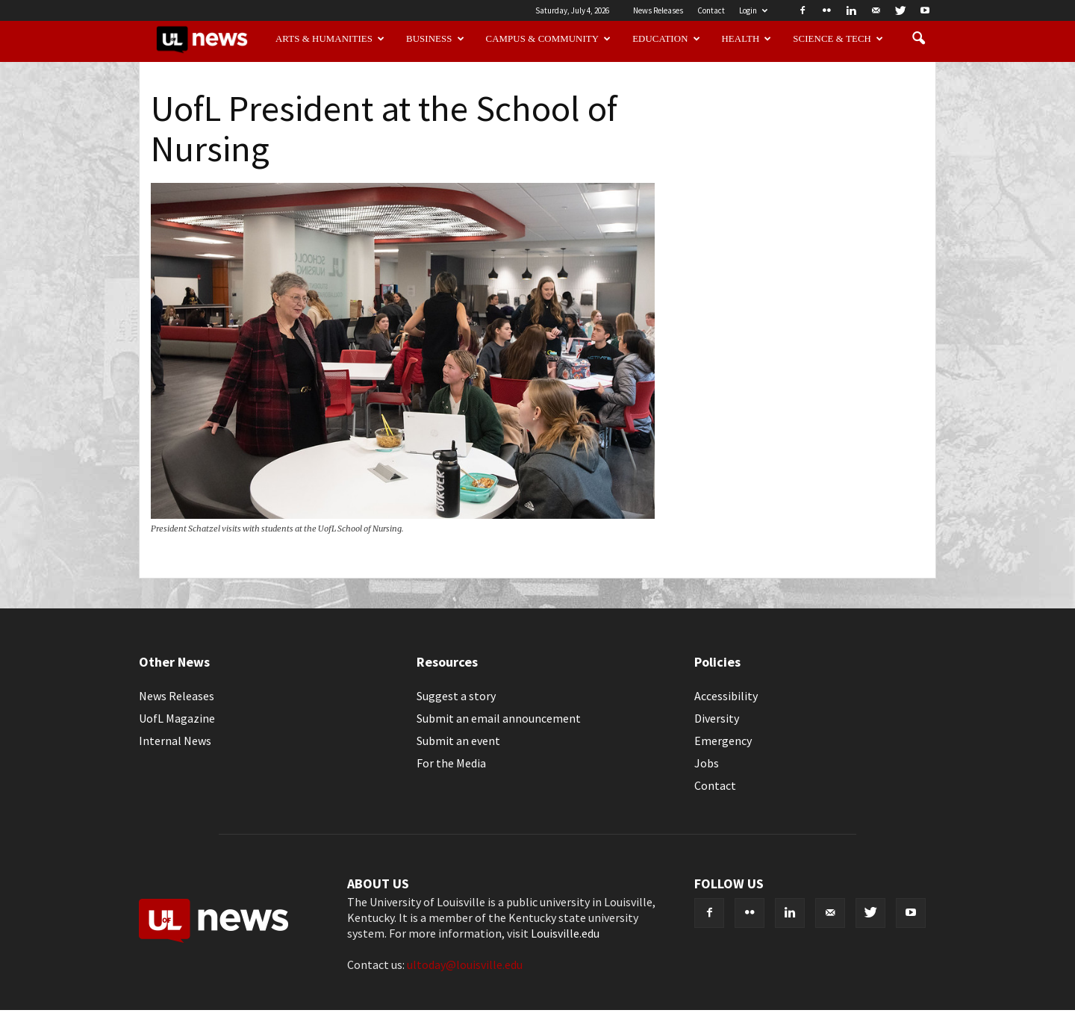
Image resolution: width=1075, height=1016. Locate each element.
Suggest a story (456, 695)
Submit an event (458, 740)
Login (753, 10)
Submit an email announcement (499, 718)
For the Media (451, 762)
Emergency (723, 740)
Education (666, 39)
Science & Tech (838, 39)
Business (435, 39)
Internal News (175, 740)
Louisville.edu (565, 933)
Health (747, 39)
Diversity (716, 718)
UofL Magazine (177, 718)
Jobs (706, 762)
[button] (918, 39)
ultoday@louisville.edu (465, 964)
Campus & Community (548, 39)
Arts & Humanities (329, 39)
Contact (711, 10)
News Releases (658, 10)
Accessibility (726, 695)
